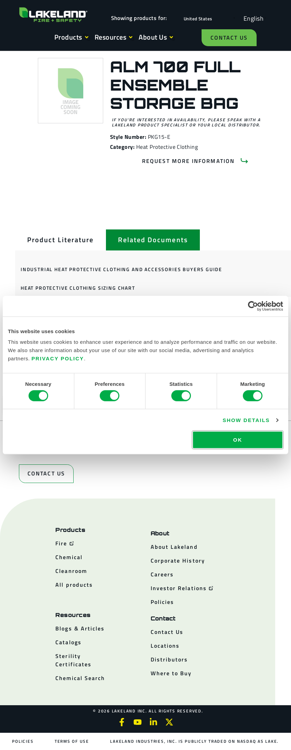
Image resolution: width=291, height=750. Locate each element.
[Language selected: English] (251, 18)
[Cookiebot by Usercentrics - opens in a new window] (253, 306)
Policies (23, 741)
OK (237, 440)
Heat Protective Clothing (167, 147)
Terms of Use (72, 741)
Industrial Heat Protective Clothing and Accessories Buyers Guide (121, 269)
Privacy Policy (57, 358)
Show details (246, 420)
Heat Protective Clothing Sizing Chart (78, 287)
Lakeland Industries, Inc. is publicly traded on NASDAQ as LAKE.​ (194, 741)
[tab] (60, 239)
